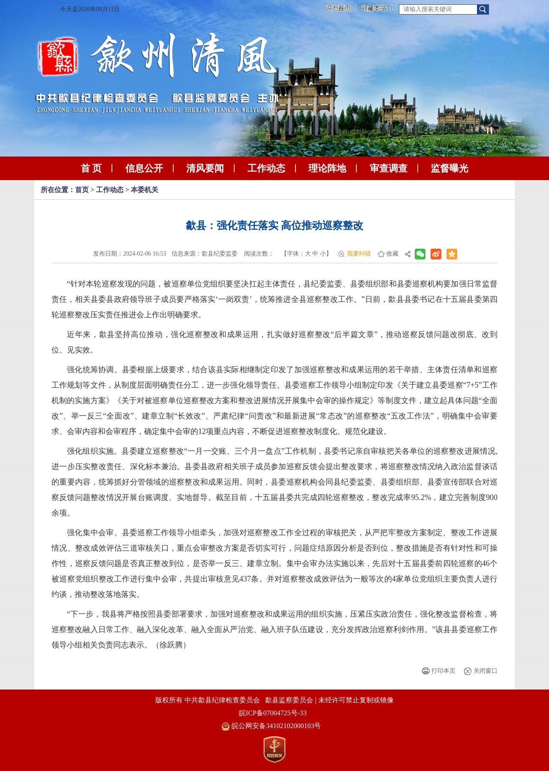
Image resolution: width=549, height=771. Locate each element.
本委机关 (144, 189)
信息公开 (144, 168)
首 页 (91, 168)
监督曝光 (449, 168)
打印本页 (443, 671)
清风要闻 (205, 168)
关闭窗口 (486, 671)
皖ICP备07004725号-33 (273, 713)
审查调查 (388, 168)
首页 (82, 189)
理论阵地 (327, 168)
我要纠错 (359, 253)
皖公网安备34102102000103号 (271, 725)
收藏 (392, 253)
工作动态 (266, 168)
